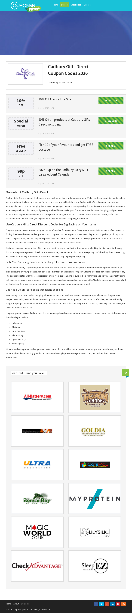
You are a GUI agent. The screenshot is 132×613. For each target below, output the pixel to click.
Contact (87, 4)
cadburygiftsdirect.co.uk (60, 82)
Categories (76, 4)
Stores (64, 4)
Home (55, 4)
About (16, 603)
